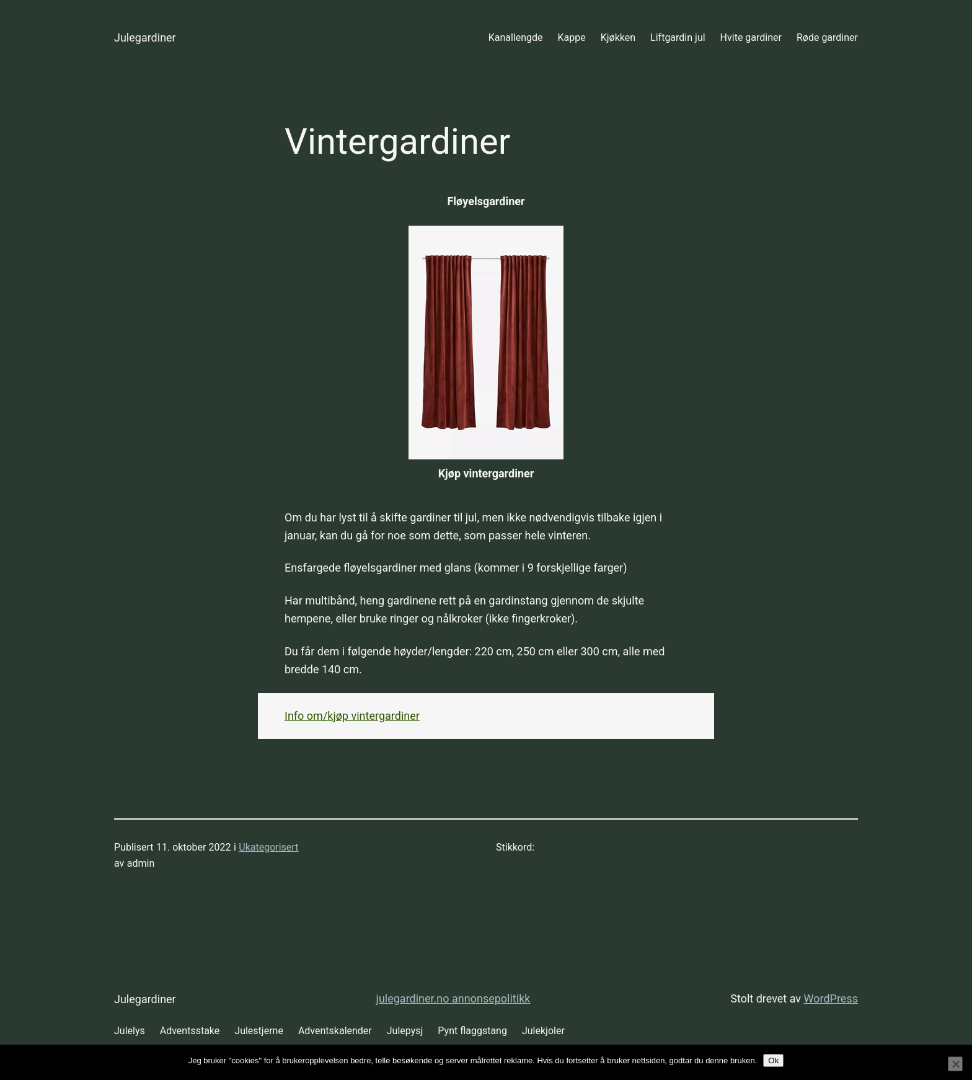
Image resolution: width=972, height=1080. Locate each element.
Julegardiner (145, 37)
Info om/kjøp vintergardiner (352, 715)
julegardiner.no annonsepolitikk (453, 998)
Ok (773, 1060)
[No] (955, 1063)
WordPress (831, 998)
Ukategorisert (268, 847)
